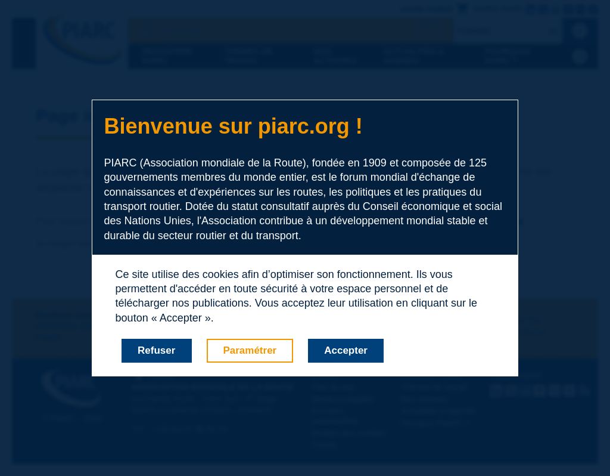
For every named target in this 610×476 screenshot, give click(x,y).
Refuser (156, 350)
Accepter (346, 350)
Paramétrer (249, 350)
